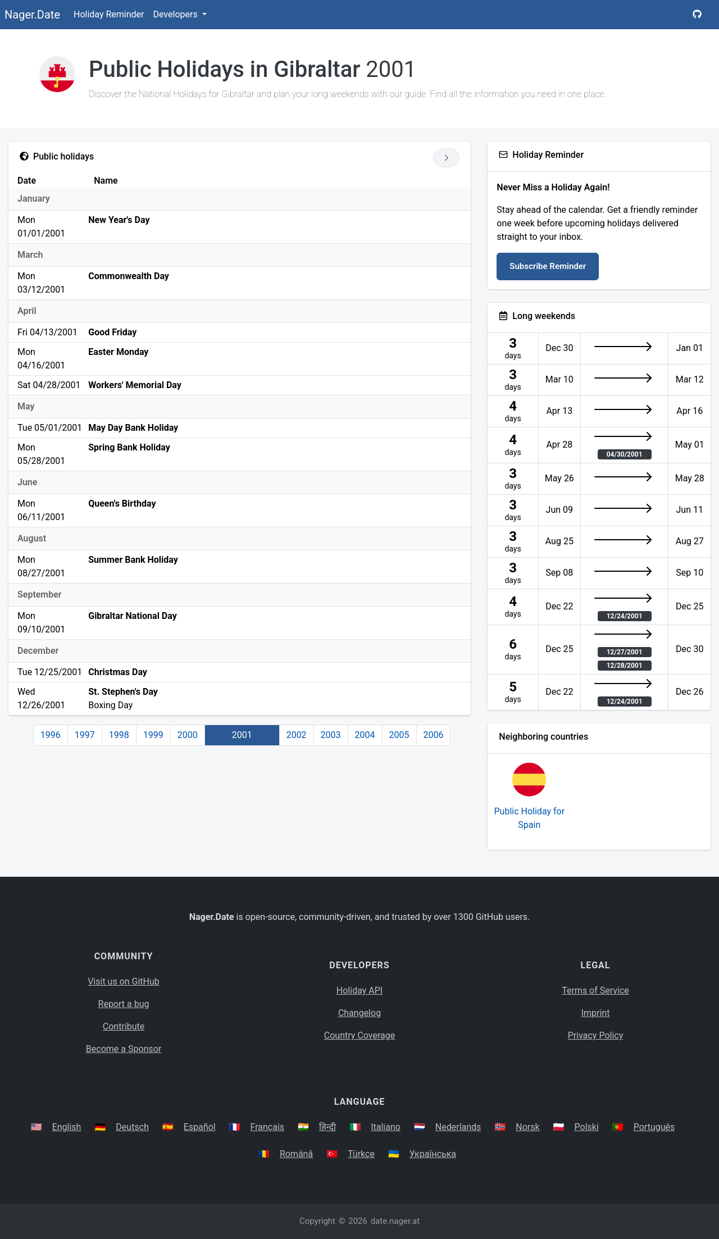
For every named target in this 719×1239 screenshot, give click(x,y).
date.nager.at (395, 1221)
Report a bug (123, 1004)
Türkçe (361, 1154)
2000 (188, 735)
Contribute (123, 1026)
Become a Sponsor (123, 1049)
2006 (434, 735)
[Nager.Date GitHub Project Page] (697, 14)
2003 (331, 735)
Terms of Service (595, 990)
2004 (365, 735)
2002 (296, 735)
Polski (587, 1127)
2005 (399, 735)
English (66, 1127)
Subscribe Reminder (547, 266)
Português (654, 1127)
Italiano (386, 1127)
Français (268, 1127)
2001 (242, 735)
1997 (85, 735)
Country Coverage (359, 1035)
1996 (50, 735)
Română (296, 1154)
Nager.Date (32, 14)
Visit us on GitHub (124, 981)
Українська (432, 1154)
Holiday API (359, 990)
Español (200, 1127)
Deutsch (132, 1127)
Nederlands (458, 1127)
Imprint (595, 1013)
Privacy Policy (596, 1035)
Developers (176, 14)
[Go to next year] (446, 157)
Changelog (359, 1013)
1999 (153, 735)
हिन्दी (327, 1127)
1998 (119, 735)
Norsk (527, 1127)
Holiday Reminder (109, 14)
